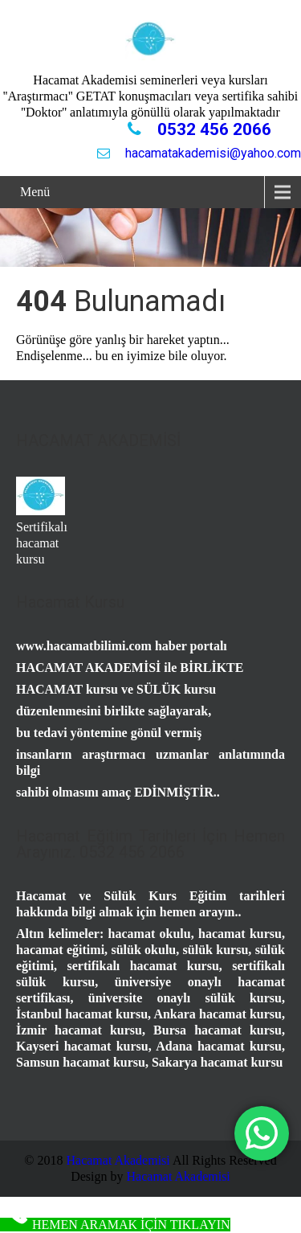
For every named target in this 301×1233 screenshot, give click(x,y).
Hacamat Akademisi (117, 1160)
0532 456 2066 (212, 129)
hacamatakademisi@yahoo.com (211, 153)
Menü (35, 192)
